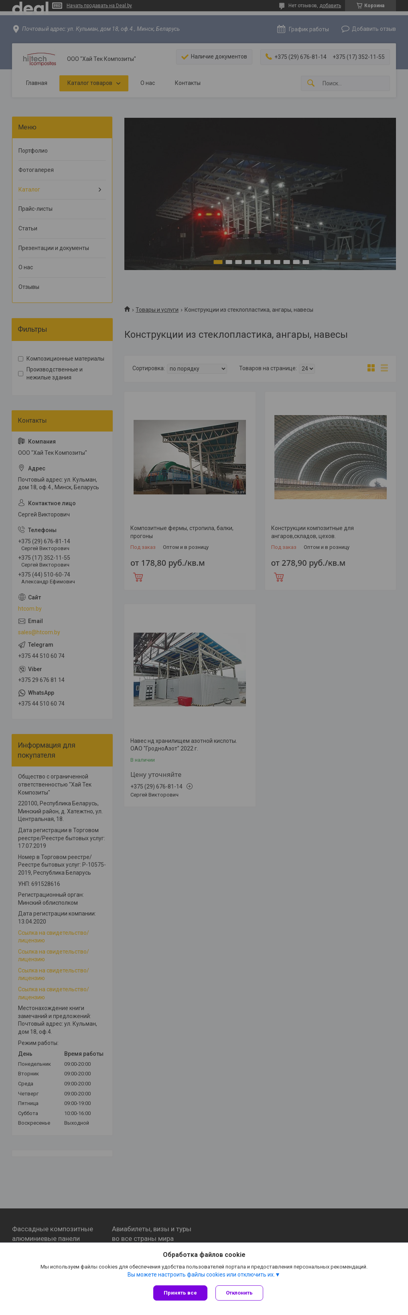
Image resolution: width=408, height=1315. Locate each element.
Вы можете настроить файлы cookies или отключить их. (201, 1274)
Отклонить (239, 1293)
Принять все (180, 1293)
